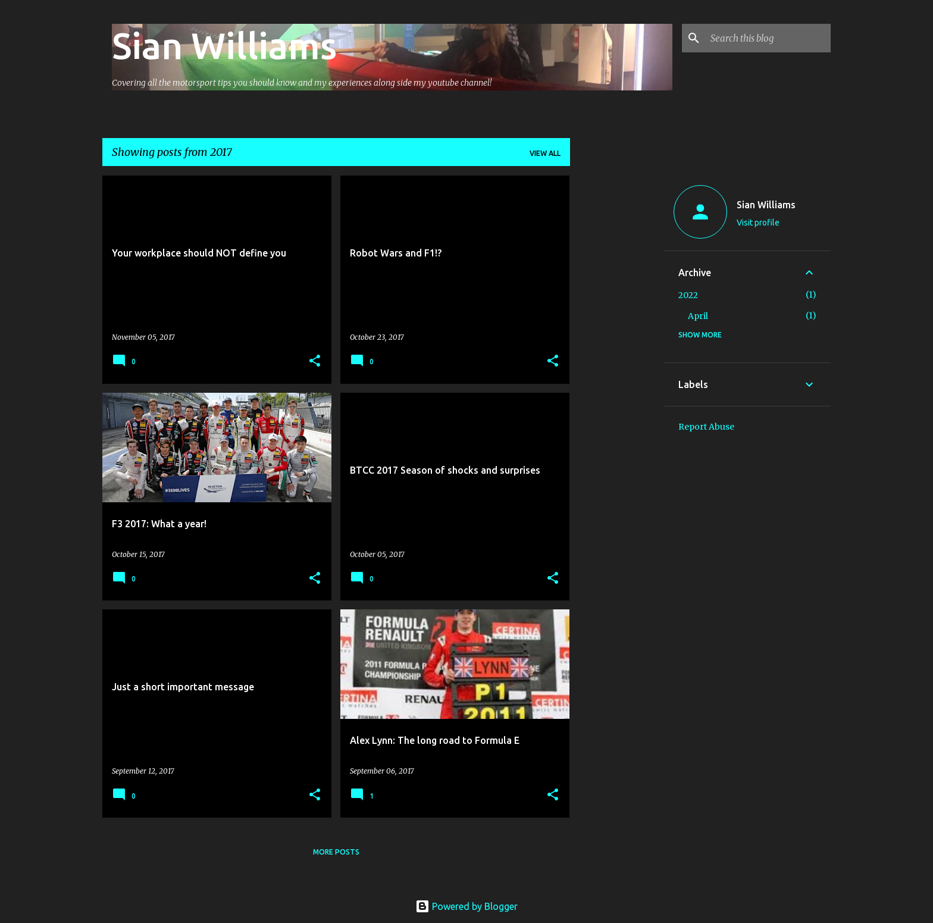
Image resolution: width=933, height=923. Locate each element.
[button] (315, 361)
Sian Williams (224, 45)
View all (545, 153)
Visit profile (758, 222)
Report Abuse (706, 426)
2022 (688, 295)
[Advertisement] (617, 354)
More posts (336, 852)
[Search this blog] (768, 38)
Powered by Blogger (466, 906)
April (698, 316)
